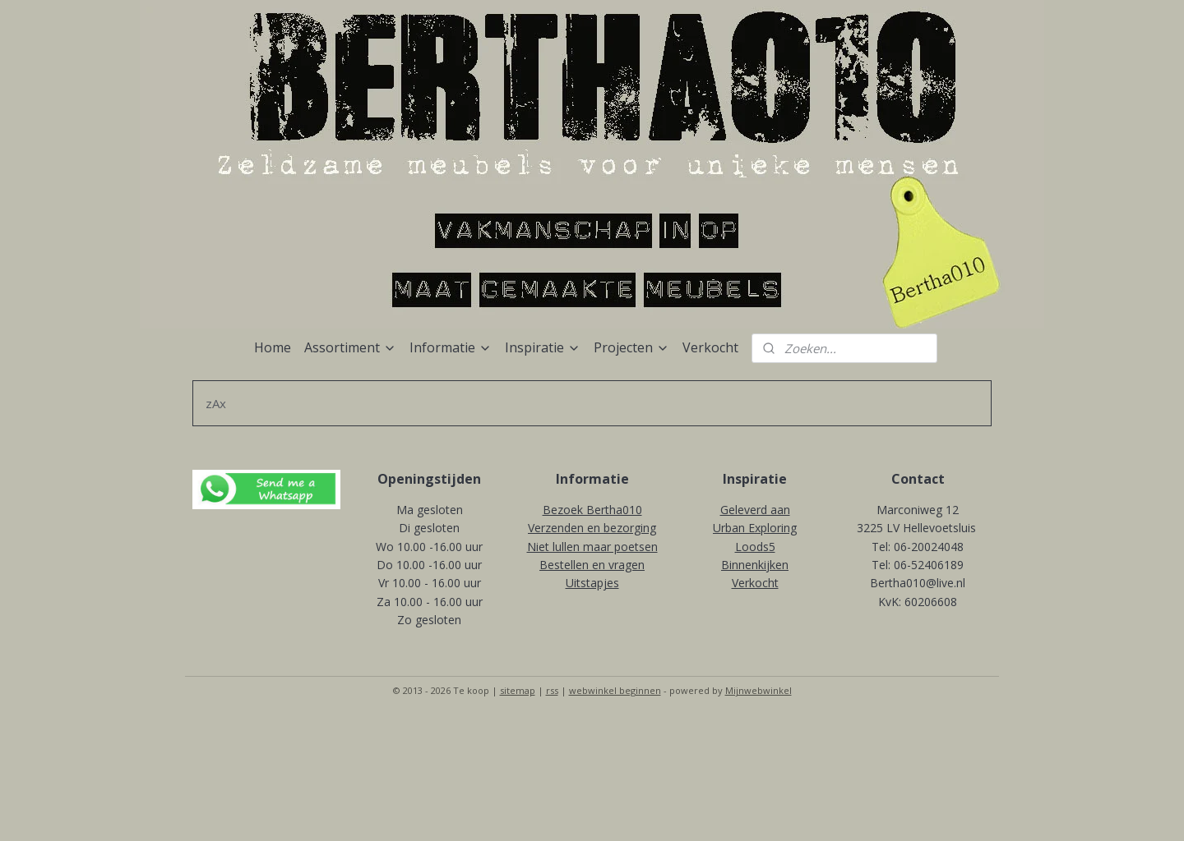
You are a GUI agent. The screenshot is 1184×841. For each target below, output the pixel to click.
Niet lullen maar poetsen (592, 546)
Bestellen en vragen (592, 564)
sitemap (517, 690)
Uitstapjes (592, 583)
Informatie (450, 347)
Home (272, 347)
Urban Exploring (755, 527)
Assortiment (350, 347)
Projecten (631, 347)
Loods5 (755, 546)
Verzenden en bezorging (592, 527)
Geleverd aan (755, 509)
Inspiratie (542, 347)
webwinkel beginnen (615, 690)
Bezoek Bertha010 (592, 509)
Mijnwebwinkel (758, 690)
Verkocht (710, 347)
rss (552, 690)
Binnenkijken (755, 564)
